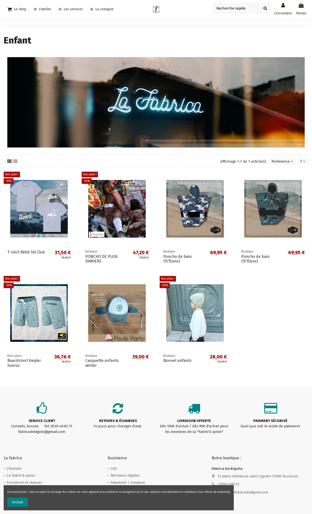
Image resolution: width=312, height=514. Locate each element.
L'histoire (14, 468)
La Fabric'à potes (21, 475)
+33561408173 (228, 484)
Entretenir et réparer (24, 482)
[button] (71, 9)
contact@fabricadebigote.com (242, 492)
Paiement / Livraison (128, 482)
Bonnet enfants (177, 360)
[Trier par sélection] (282, 161)
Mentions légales (125, 475)
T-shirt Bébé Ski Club (26, 252)
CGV (114, 468)
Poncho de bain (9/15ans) (177, 258)
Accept (17, 502)
